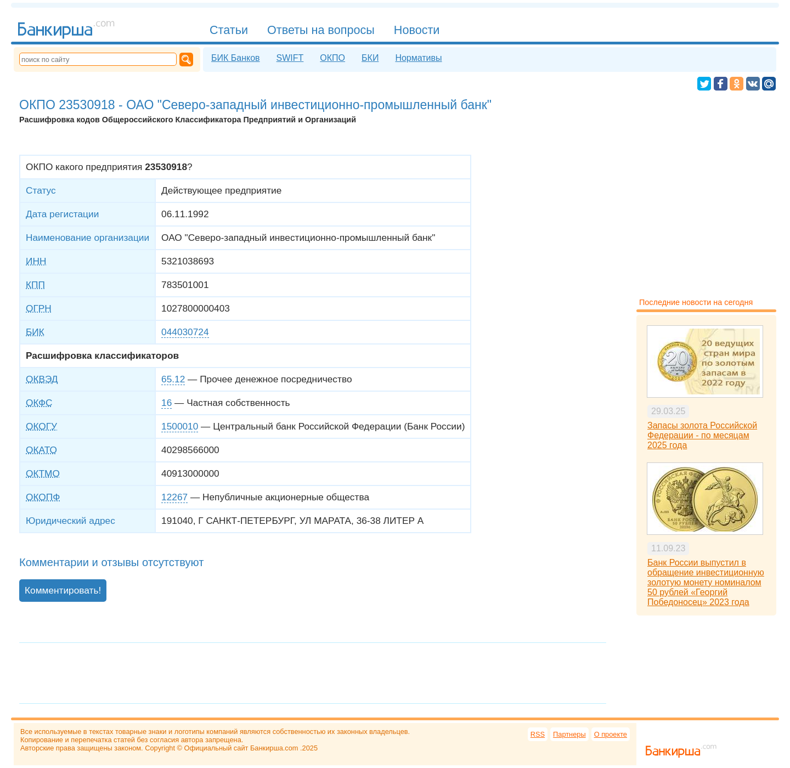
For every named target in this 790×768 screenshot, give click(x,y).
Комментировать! (63, 590)
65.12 (173, 379)
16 (166, 402)
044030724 (184, 331)
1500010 (179, 426)
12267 (174, 497)
